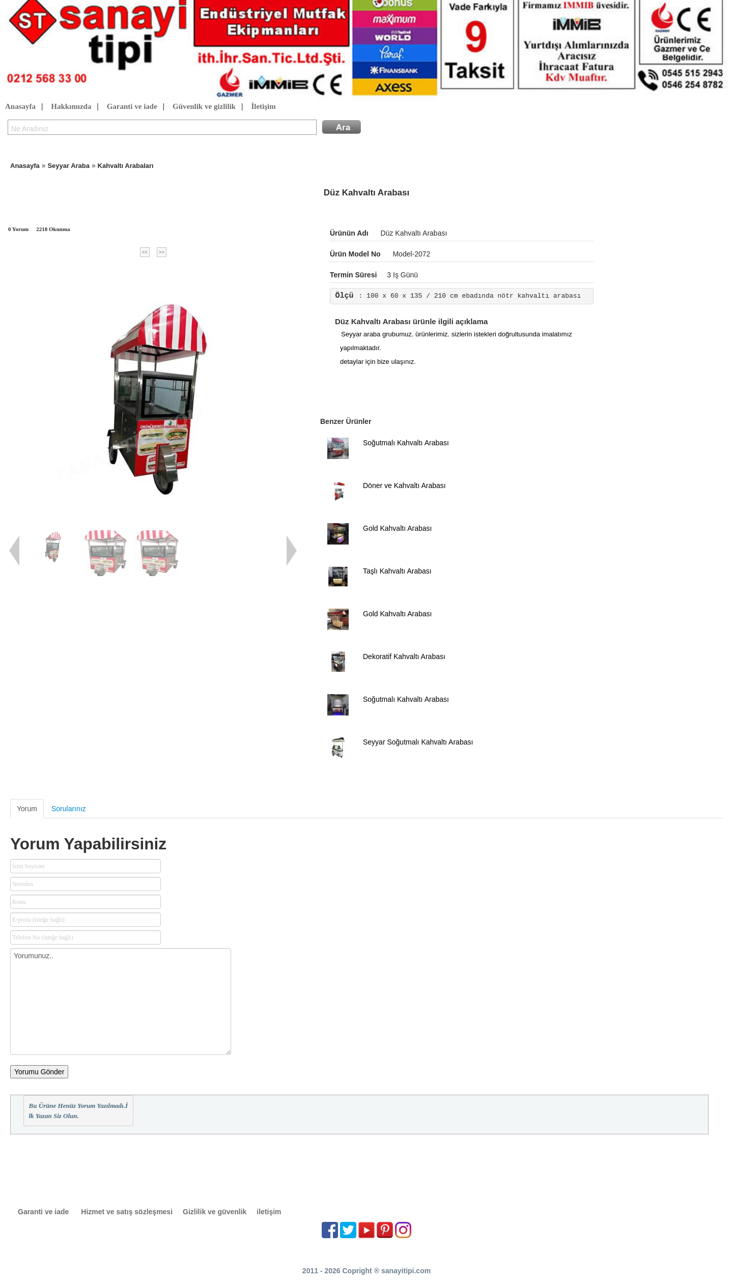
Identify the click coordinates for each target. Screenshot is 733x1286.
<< (145, 252)
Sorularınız (68, 809)
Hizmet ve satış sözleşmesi (127, 1212)
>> (161, 252)
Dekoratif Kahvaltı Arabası (404, 656)
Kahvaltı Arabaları (126, 165)
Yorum (27, 809)
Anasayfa (20, 107)
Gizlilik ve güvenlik (214, 1212)
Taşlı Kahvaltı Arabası (397, 571)
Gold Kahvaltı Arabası (397, 528)
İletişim (263, 107)
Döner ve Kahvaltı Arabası (404, 485)
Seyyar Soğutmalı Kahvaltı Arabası (418, 742)
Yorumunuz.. (120, 1001)
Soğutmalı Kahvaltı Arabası (406, 443)
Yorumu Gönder (39, 1072)
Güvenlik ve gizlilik (204, 107)
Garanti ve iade (132, 107)
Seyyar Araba (68, 165)
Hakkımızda (71, 107)
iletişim (269, 1212)
